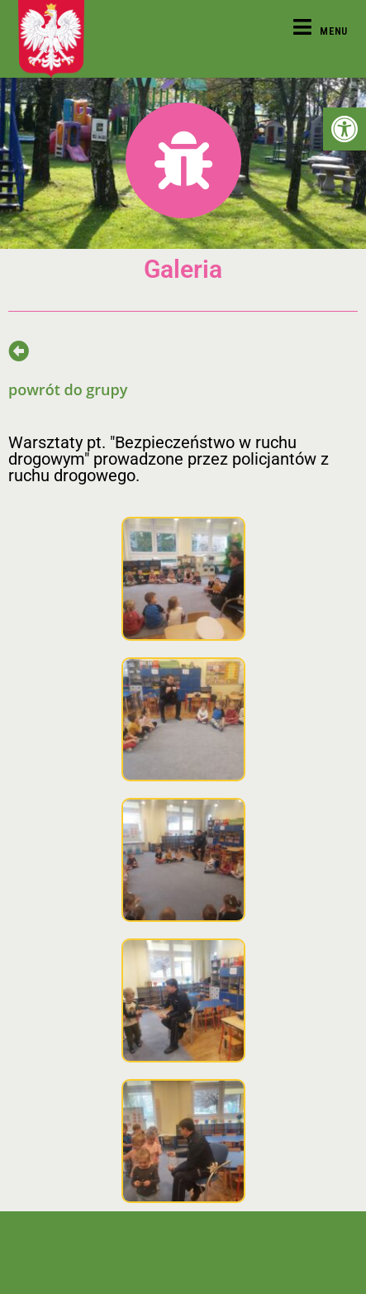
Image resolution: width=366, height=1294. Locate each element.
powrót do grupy (67, 389)
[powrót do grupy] (18, 351)
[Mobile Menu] (320, 31)
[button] (344, 128)
